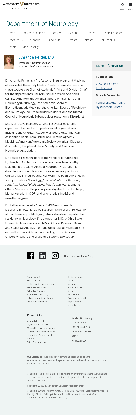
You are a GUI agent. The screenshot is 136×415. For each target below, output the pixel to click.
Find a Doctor (34, 280)
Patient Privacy (75, 287)
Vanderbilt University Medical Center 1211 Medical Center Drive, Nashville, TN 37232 (82, 327)
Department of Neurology (42, 24)
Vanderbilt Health (36, 321)
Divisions (72, 33)
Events (73, 40)
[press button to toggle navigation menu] (130, 8)
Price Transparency (36, 342)
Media (71, 291)
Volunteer (73, 284)
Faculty (56, 33)
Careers (31, 338)
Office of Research (77, 277)
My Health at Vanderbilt (38, 324)
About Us (54, 40)
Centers (91, 33)
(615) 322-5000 (79, 340)
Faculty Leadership (33, 33)
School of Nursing (36, 291)
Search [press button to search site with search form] (123, 6)
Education (34, 40)
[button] (81, 33)
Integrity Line (74, 305)
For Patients (107, 40)
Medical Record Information (41, 328)
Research (13, 40)
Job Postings (31, 47)
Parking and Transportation (41, 284)
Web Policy (73, 294)
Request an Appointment (39, 335)
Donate (12, 47)
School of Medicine (36, 287)
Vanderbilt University (37, 294)
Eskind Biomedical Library (40, 298)
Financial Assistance (37, 301)
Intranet (88, 40)
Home (11, 33)
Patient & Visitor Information (41, 331)
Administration (113, 33)
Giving (71, 280)
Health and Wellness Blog (78, 256)
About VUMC (33, 277)
